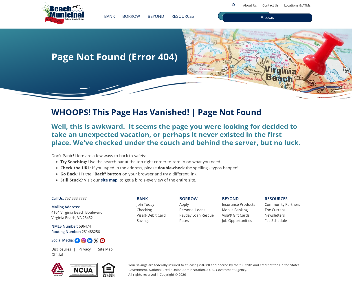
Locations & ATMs (297, 5)
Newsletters (275, 215)
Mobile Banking (235, 209)
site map (109, 180)
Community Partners (282, 204)
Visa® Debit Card (151, 215)
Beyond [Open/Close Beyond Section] (156, 16)
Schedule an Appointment (244, 16)
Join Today (145, 204)
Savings (143, 220)
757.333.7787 (76, 198)
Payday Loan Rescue (196, 215)
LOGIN (295, 16)
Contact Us (270, 5)
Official (57, 254)
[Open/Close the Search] (234, 5)
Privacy (85, 249)
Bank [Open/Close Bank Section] (109, 16)
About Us (250, 5)
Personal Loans (192, 209)
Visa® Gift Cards (236, 215)
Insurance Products (238, 204)
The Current (275, 209)
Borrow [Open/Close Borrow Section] (131, 16)
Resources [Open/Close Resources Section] (183, 16)
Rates (184, 220)
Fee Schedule (276, 220)
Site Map (105, 249)
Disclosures (61, 249)
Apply (184, 204)
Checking (144, 209)
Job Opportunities (237, 220)
